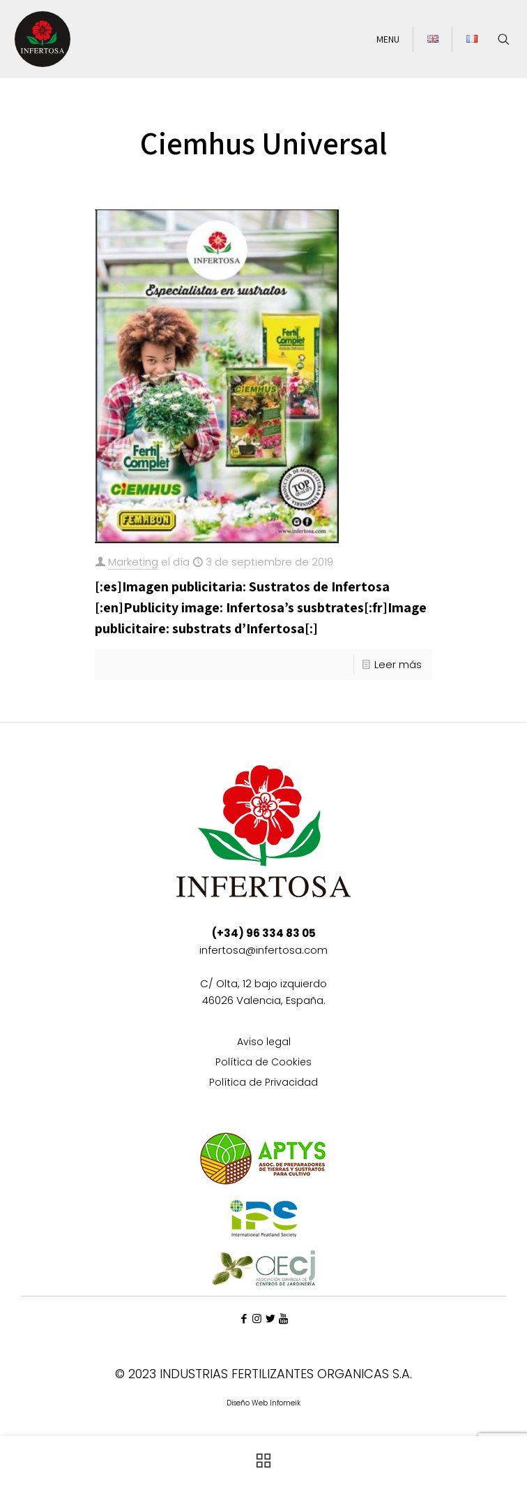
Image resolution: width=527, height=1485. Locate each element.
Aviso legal (264, 1043)
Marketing (133, 561)
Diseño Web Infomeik (263, 1403)
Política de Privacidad (263, 1083)
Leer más (398, 664)
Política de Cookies (263, 1063)
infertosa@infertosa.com (263, 950)
